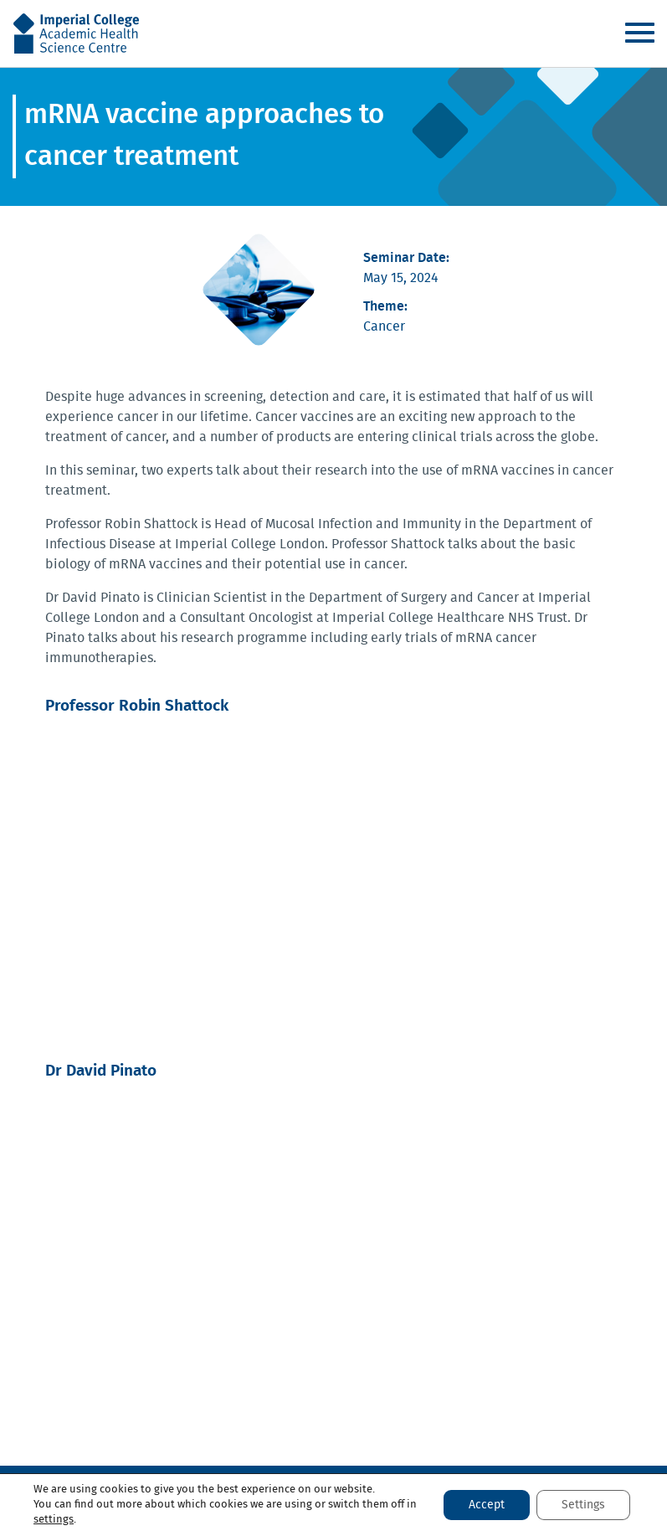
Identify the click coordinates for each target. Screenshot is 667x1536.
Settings (583, 1505)
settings (53, 1519)
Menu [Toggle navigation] (639, 32)
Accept (487, 1505)
